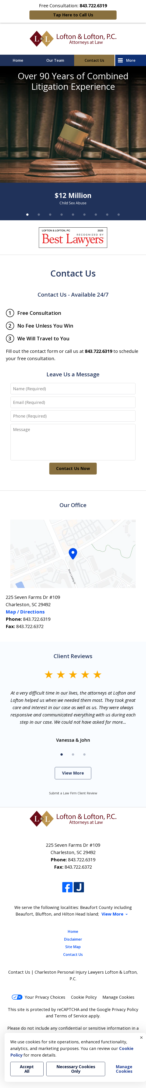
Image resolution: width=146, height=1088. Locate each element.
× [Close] (141, 1037)
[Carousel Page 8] (107, 214)
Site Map (73, 946)
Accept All (27, 1069)
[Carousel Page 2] (38, 214)
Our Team (55, 60)
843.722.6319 (36, 619)
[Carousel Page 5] (73, 214)
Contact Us (94, 60)
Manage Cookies (118, 997)
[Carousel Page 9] (118, 214)
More (131, 60)
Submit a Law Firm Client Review (73, 793)
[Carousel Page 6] (84, 214)
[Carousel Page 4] (61, 214)
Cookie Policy (84, 997)
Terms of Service (70, 1016)
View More (73, 773)
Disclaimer (73, 939)
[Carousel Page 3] (50, 214)
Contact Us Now (73, 468)
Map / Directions (25, 612)
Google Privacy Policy (117, 1009)
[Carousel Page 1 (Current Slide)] (27, 214)
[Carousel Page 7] (96, 214)
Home (18, 60)
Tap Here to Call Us (73, 15)
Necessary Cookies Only (75, 1069)
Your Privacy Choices (38, 997)
